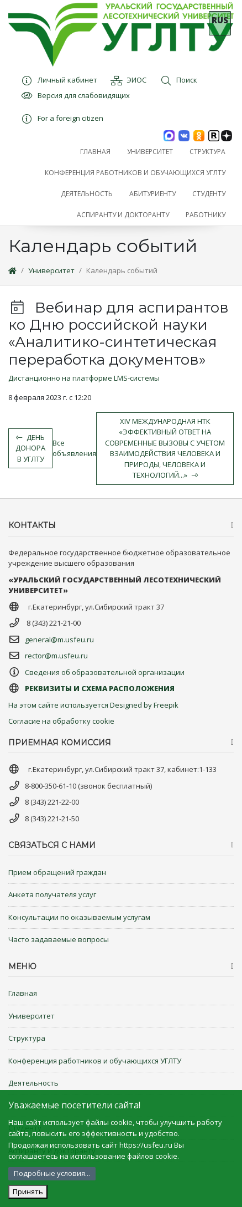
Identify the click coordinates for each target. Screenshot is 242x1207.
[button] (150, 151)
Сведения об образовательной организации (105, 672)
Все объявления (74, 448)
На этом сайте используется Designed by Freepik (93, 705)
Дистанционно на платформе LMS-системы (84, 378)
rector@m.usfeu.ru (56, 656)
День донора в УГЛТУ (30, 448)
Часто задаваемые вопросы (58, 939)
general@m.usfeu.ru (59, 640)
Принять (28, 1191)
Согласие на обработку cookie (61, 721)
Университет (51, 270)
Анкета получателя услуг (52, 894)
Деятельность (33, 1083)
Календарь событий (121, 270)
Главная (22, 993)
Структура (26, 1038)
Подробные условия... (52, 1173)
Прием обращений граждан (57, 872)
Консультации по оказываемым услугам (79, 917)
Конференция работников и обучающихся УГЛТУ (94, 1061)
